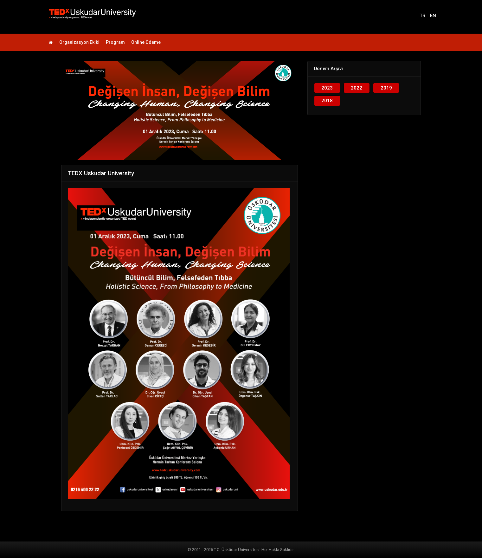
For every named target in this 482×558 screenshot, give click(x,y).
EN (433, 15)
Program (115, 42)
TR (423, 15)
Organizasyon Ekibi (79, 42)
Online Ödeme (146, 42)
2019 (386, 88)
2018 (327, 100)
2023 (327, 88)
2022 (356, 88)
